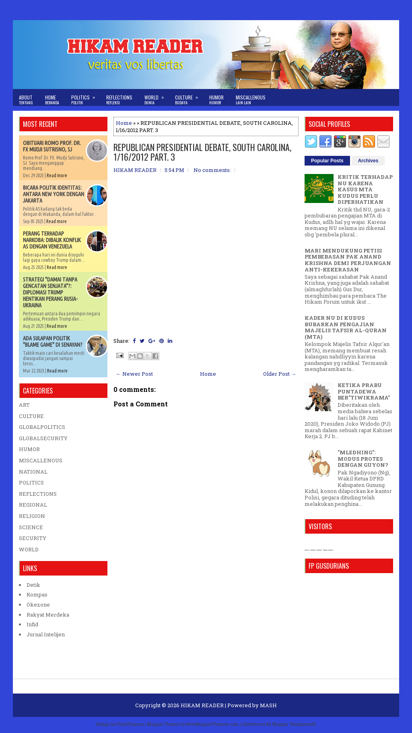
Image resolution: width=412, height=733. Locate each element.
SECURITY (32, 538)
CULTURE (31, 416)
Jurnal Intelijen (46, 634)
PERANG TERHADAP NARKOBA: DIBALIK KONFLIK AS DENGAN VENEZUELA (52, 240)
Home (52, 100)
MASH (268, 705)
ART (24, 404)
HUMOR (29, 449)
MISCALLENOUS (40, 460)
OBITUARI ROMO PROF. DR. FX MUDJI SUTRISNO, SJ (52, 146)
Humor (216, 100)
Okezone (38, 604)
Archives (368, 161)
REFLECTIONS (38, 493)
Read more (57, 175)
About (26, 100)
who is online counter (313, 550)
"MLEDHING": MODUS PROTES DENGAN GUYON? (363, 458)
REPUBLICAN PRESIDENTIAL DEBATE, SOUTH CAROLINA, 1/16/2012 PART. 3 (202, 152)
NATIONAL (33, 471)
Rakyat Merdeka (48, 614)
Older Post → (279, 373)
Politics (85, 97)
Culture (189, 97)
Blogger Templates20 (294, 724)
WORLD (29, 549)
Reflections (119, 100)
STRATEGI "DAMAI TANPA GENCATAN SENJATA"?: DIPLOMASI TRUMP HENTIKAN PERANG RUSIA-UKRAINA (50, 292)
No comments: (212, 170)
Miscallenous (251, 100)
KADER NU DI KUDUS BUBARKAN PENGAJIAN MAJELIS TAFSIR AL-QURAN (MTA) (346, 327)
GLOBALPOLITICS (42, 427)
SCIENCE (31, 527)
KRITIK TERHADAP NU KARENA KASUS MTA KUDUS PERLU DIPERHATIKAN (365, 189)
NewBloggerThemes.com (212, 724)
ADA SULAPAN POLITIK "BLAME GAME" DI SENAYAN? (52, 341)
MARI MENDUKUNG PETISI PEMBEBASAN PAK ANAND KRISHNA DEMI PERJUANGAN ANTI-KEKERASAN (348, 260)
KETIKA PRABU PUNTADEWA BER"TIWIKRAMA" (364, 391)
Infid (32, 624)
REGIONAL (33, 504)
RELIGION (32, 516)
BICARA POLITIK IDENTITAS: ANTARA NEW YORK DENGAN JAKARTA (53, 194)
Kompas (37, 594)
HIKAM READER (202, 705)
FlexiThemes (130, 724)
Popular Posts (327, 161)
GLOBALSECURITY (43, 438)
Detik (33, 584)
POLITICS (31, 482)
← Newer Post (134, 373)
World (156, 97)
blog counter (328, 550)
